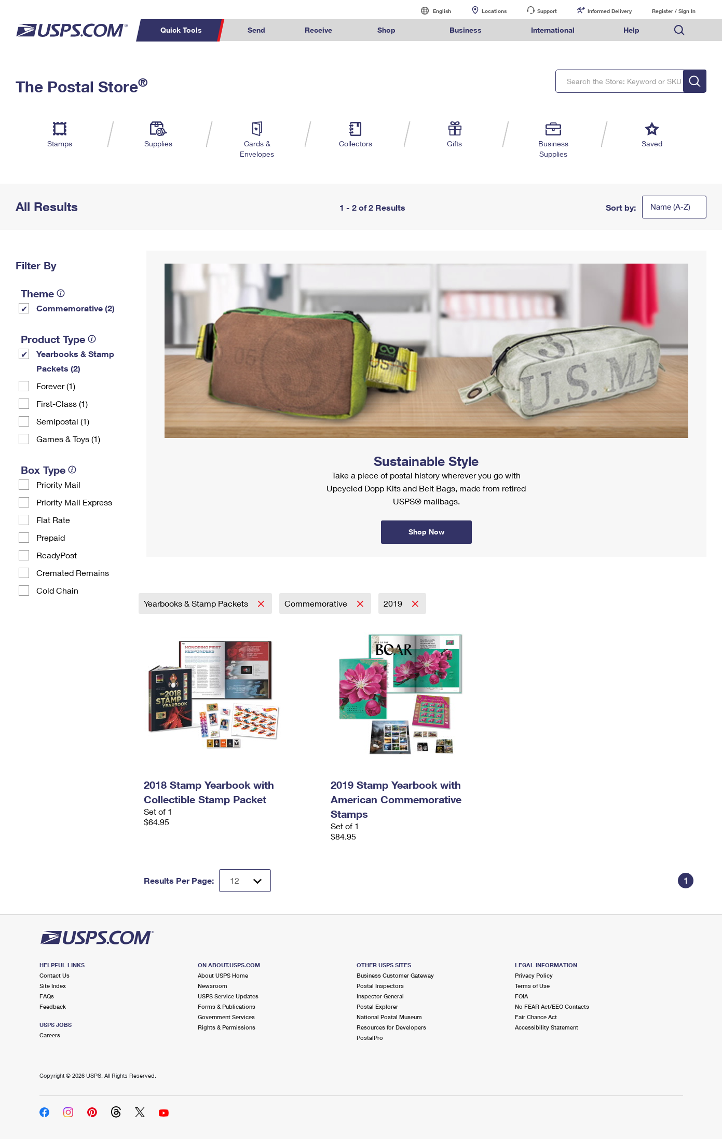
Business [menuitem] (465, 29)
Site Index (52, 985)
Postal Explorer (377, 1006)
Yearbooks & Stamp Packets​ (197, 603)
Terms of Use (532, 985)
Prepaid (50, 537)
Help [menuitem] (631, 29)
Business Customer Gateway (395, 975)
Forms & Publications (226, 1006)
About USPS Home (223, 975)
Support (547, 11)
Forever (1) (55, 386)
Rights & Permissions (226, 1027)
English (431, 11)
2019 (394, 603)
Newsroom (212, 985)
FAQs (46, 996)
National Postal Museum (389, 1016)
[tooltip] (61, 293)
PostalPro (370, 1037)
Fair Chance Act (536, 1016)
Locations (494, 11)
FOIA (521, 996)
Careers (49, 1035)
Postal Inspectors (380, 985)
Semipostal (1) (62, 421)
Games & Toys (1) (68, 439)
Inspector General (380, 996)
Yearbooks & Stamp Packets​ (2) (75, 361)
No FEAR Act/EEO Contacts (552, 1006)
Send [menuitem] (256, 29)
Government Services (226, 1016)
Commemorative (316, 603)
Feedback (52, 1006)
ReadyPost (56, 555)
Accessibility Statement (546, 1027)
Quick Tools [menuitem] (181, 29)
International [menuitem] (553, 29)
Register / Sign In (674, 11)
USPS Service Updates (228, 996)
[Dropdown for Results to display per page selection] (245, 880)
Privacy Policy (534, 975)
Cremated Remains (72, 573)
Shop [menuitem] (386, 29)
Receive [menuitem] (318, 29)
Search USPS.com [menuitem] (679, 30)
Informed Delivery (610, 11)
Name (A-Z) (670, 206)
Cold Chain (57, 590)
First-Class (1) (62, 403)
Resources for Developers (391, 1027)
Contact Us (54, 975)
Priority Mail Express (74, 502)
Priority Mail (58, 484)
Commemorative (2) (75, 308)
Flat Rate (53, 520)
